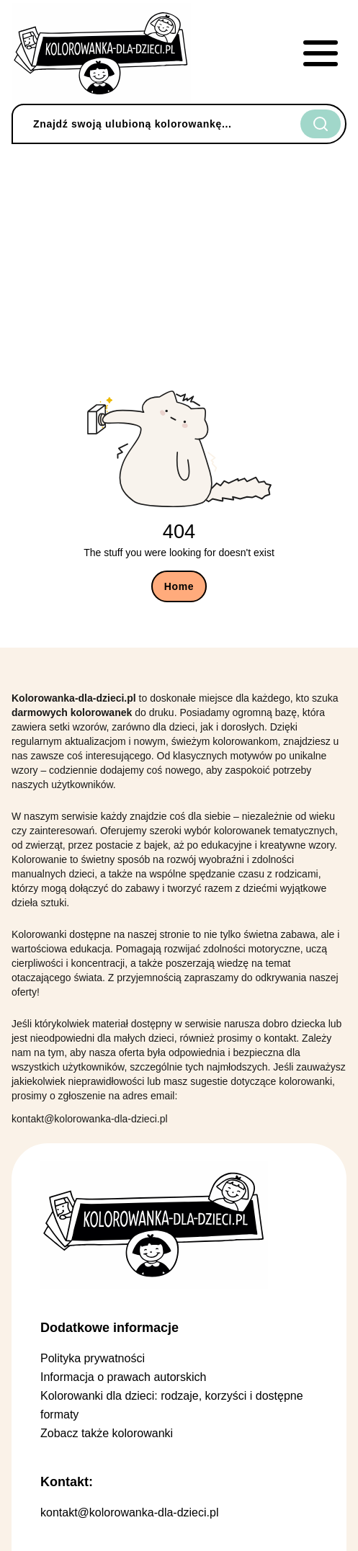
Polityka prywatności (92, 1358)
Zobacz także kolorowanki (106, 1433)
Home (179, 586)
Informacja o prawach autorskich (123, 1377)
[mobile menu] (320, 53)
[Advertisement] (179, 255)
